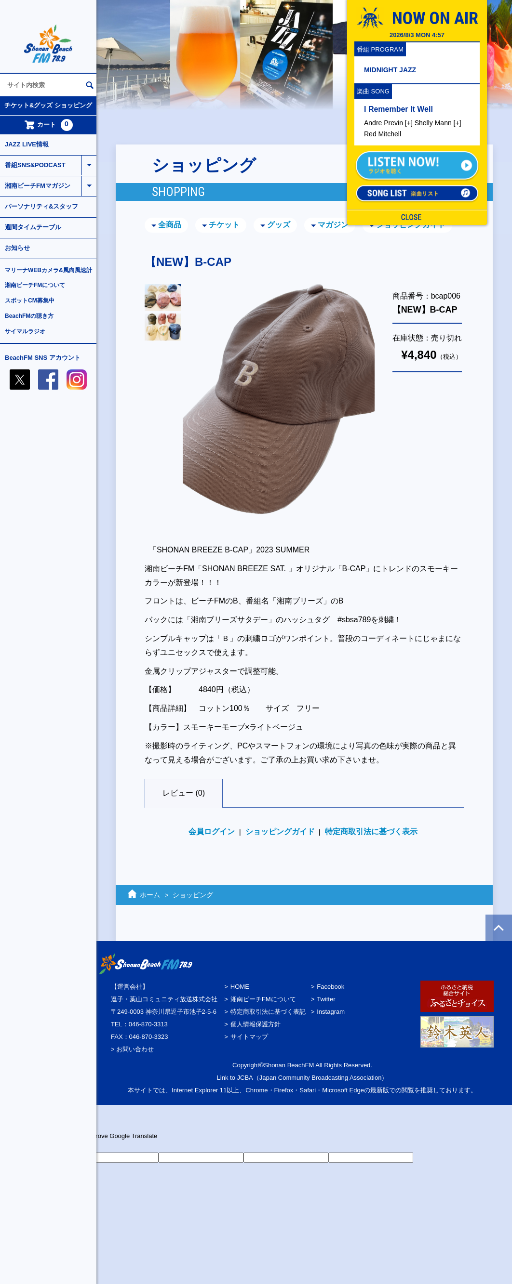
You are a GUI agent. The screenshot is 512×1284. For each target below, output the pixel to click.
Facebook (330, 986)
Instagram (331, 1011)
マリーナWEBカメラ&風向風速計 (48, 270)
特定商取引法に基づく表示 (371, 831)
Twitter (326, 999)
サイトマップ (249, 1036)
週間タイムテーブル (33, 227)
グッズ (278, 225)
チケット (224, 225)
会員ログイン (212, 831)
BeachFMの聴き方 (29, 316)
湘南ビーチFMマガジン (37, 185)
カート (48, 125)
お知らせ (17, 247)
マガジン (333, 225)
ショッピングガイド (410, 225)
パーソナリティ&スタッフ (41, 206)
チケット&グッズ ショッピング (48, 105)
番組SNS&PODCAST (35, 165)
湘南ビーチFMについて (35, 285)
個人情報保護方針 (255, 1024)
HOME (239, 986)
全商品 (169, 225)
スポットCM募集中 (29, 300)
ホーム (150, 895)
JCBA (245, 1077)
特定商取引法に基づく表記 (268, 1011)
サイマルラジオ (25, 331)
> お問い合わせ (132, 1049)
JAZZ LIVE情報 (27, 144)
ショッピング (193, 895)
